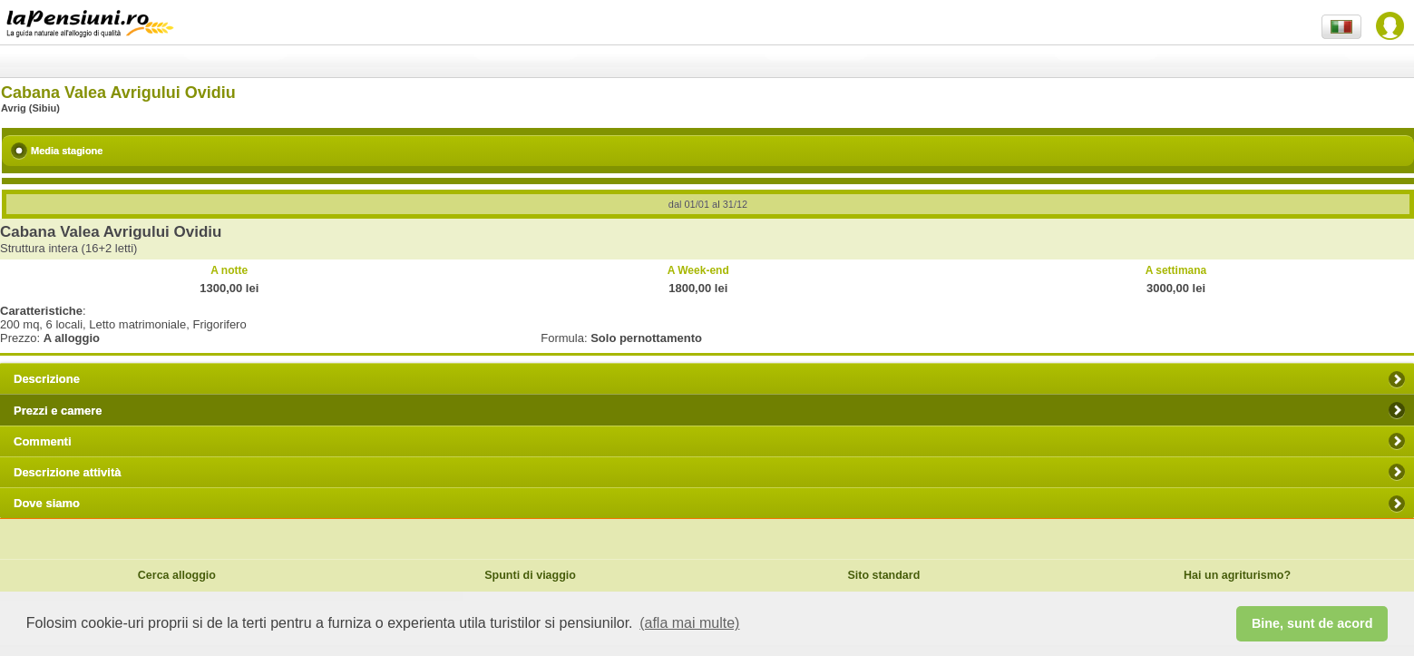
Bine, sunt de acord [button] (1312, 623)
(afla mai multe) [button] (689, 623)
